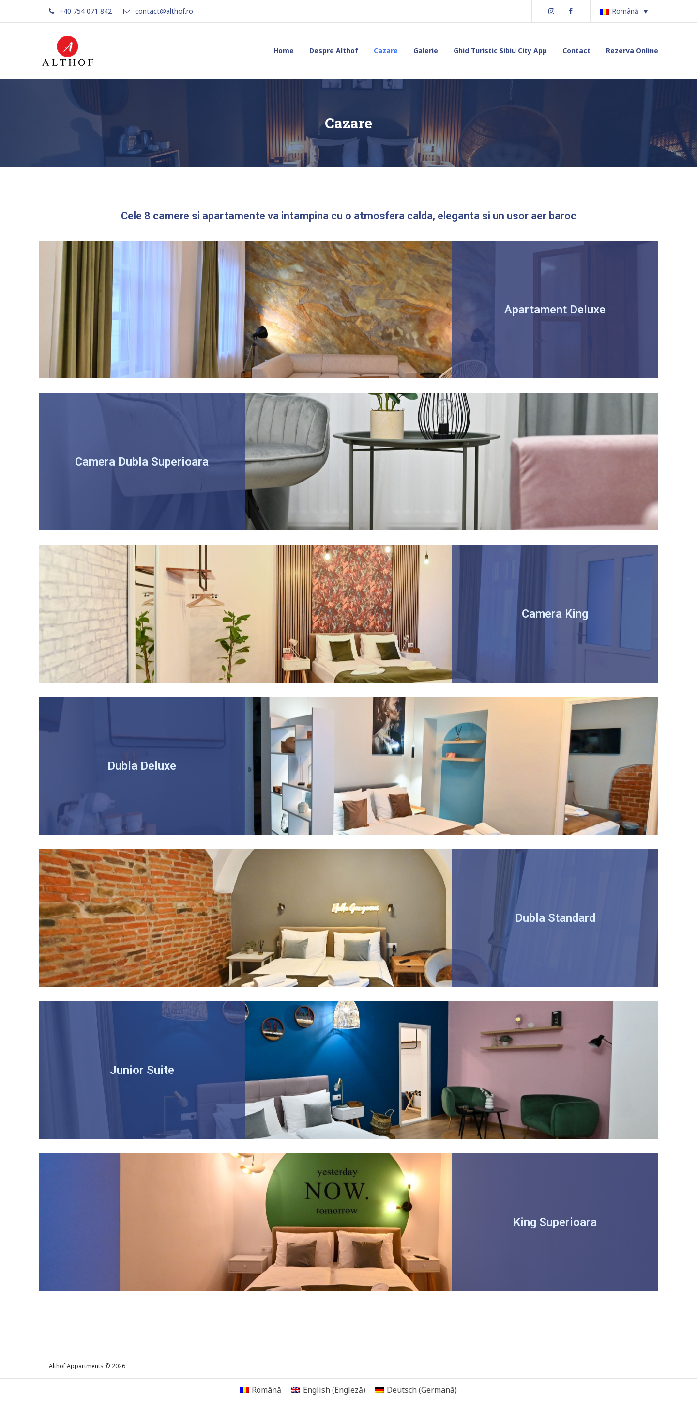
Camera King (555, 614)
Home (283, 50)
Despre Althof (333, 50)
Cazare (386, 50)
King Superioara (555, 1222)
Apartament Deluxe (555, 309)
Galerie (425, 50)
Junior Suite (142, 1070)
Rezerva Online (632, 50)
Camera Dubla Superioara (142, 461)
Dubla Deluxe (141, 766)
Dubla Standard (555, 918)
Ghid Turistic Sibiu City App (500, 50)
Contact (576, 50)
